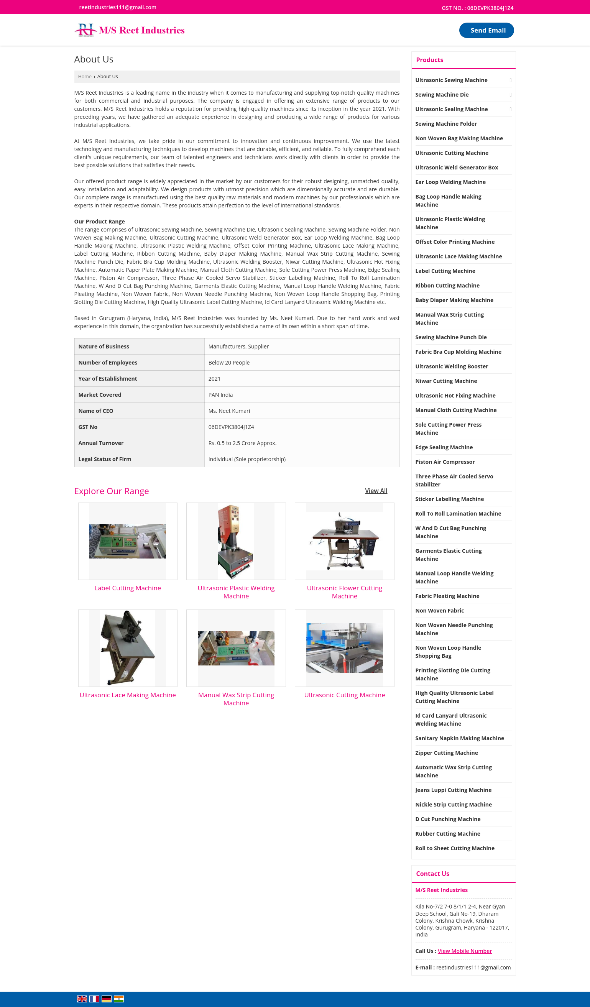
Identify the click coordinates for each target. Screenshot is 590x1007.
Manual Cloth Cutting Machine (456, 410)
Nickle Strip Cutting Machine (454, 804)
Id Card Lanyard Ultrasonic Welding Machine (451, 719)
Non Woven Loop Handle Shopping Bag (449, 651)
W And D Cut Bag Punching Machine (451, 532)
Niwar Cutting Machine (446, 380)
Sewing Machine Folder (446, 123)
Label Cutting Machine (127, 587)
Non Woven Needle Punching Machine (454, 629)
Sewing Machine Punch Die (451, 337)
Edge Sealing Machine (444, 447)
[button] (465, 950)
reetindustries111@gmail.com (118, 7)
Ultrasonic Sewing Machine (452, 80)
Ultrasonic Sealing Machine (452, 109)
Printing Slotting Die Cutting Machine (453, 674)
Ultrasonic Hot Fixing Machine (456, 395)
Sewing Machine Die (442, 94)
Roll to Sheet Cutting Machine (455, 848)
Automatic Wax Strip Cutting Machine (454, 771)
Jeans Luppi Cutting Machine (454, 789)
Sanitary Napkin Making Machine (460, 738)
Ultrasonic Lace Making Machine (127, 694)
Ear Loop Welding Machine (451, 182)
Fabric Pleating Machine (448, 596)
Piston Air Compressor (445, 461)
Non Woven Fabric (440, 610)
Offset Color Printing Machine (455, 241)
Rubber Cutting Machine (448, 833)
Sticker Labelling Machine (450, 499)
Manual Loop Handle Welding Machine (455, 577)
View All (376, 491)
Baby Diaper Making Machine (455, 300)
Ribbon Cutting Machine (448, 285)
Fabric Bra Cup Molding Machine (459, 351)
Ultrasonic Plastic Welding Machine (236, 591)
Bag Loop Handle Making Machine (449, 200)
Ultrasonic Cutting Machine (344, 694)
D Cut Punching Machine (448, 819)
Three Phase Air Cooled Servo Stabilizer (454, 480)
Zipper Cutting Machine (447, 752)
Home (85, 76)
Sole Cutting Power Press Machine (449, 428)
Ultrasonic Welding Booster (452, 366)
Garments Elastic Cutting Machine (449, 554)
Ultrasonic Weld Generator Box (457, 167)
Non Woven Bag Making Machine (459, 138)
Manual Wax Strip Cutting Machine (236, 698)
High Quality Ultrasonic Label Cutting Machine (455, 697)
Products (430, 60)
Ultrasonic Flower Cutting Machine (345, 591)
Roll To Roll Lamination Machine (458, 513)
